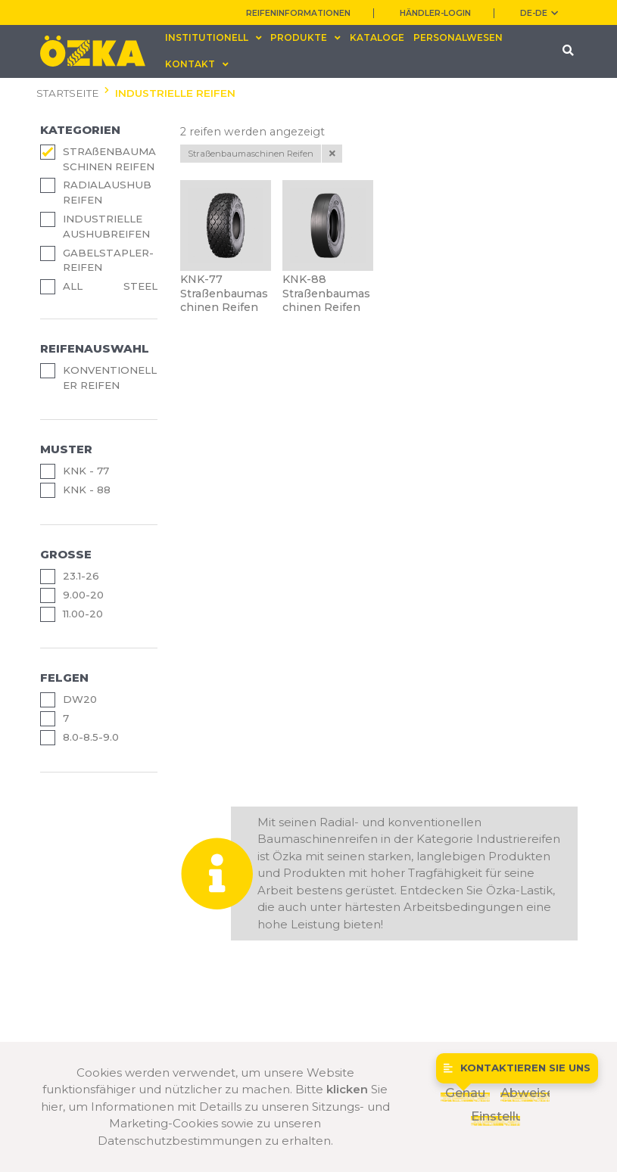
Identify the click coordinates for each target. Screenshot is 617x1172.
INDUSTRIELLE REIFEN (175, 93)
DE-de (539, 13)
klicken (347, 1089)
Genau (465, 1092)
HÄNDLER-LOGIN (435, 13)
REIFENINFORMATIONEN (298, 13)
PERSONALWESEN (458, 37)
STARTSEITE (67, 93)
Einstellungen (495, 1116)
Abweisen (525, 1092)
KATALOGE (377, 37)
